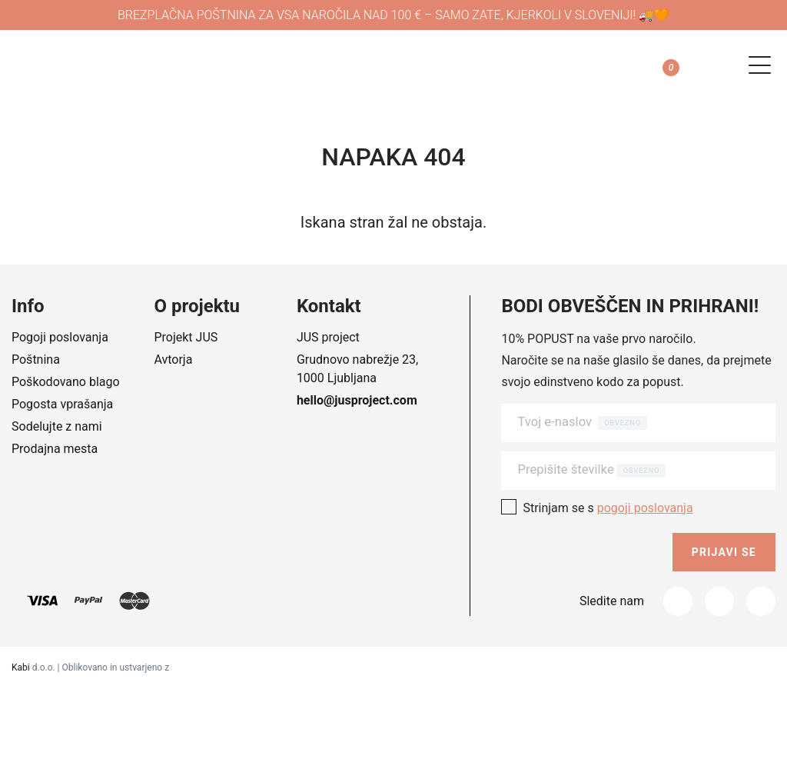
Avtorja (173, 359)
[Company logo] (139, 65)
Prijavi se (724, 552)
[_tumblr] (760, 601)
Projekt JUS (186, 337)
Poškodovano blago (66, 382)
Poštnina (36, 359)
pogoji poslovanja (645, 508)
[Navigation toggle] (754, 65)
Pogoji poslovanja (60, 337)
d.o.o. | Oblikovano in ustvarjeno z (90, 667)
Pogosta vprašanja (62, 404)
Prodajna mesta (55, 448)
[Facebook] (677, 601)
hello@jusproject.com (357, 400)
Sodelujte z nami (57, 426)
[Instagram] (719, 601)
